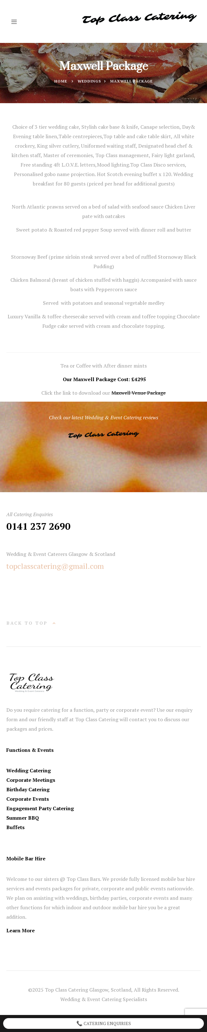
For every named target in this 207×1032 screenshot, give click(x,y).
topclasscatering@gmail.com (55, 566)
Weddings (89, 81)
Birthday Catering (28, 789)
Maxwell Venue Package (138, 392)
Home (60, 81)
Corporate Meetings (30, 779)
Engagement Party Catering (40, 808)
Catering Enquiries (103, 1023)
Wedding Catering (28, 770)
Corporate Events (27, 798)
